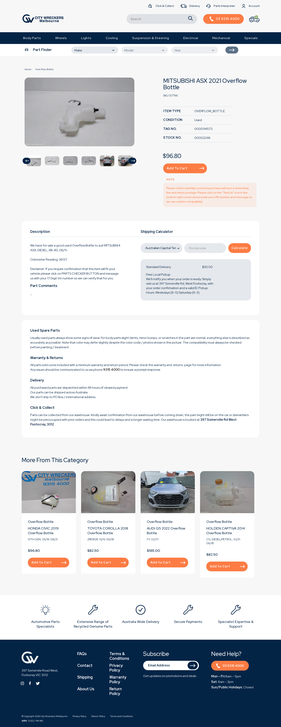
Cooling (112, 38)
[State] (161, 248)
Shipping (85, 677)
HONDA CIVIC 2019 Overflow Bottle (43, 530)
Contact (84, 665)
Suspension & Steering (150, 38)
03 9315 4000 (230, 666)
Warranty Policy (117, 679)
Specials (251, 38)
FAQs (82, 653)
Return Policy (115, 691)
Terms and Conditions (121, 716)
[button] (26, 161)
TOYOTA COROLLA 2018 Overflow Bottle (107, 530)
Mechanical (221, 38)
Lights (86, 38)
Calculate (239, 248)
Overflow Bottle (41, 521)
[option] (79, 112)
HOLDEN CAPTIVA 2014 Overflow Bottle (225, 530)
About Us (85, 688)
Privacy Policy (116, 668)
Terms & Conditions (119, 656)
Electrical (190, 38)
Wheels (61, 38)
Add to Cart (185, 168)
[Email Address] (171, 665)
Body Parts (32, 38)
